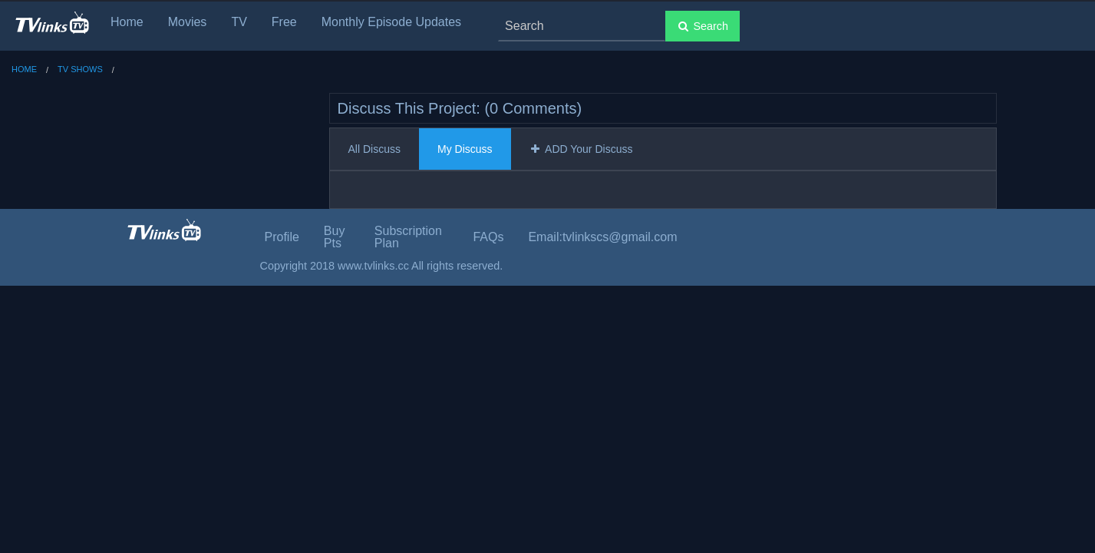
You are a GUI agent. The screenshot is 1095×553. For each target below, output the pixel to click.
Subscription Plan (408, 237)
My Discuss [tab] (465, 149)
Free (284, 21)
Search (702, 26)
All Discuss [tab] (374, 149)
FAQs (488, 236)
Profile (282, 236)
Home (126, 21)
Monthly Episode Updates (391, 21)
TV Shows (80, 69)
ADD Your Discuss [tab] (581, 149)
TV (238, 21)
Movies (187, 21)
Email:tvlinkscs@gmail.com (602, 236)
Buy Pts (334, 237)
